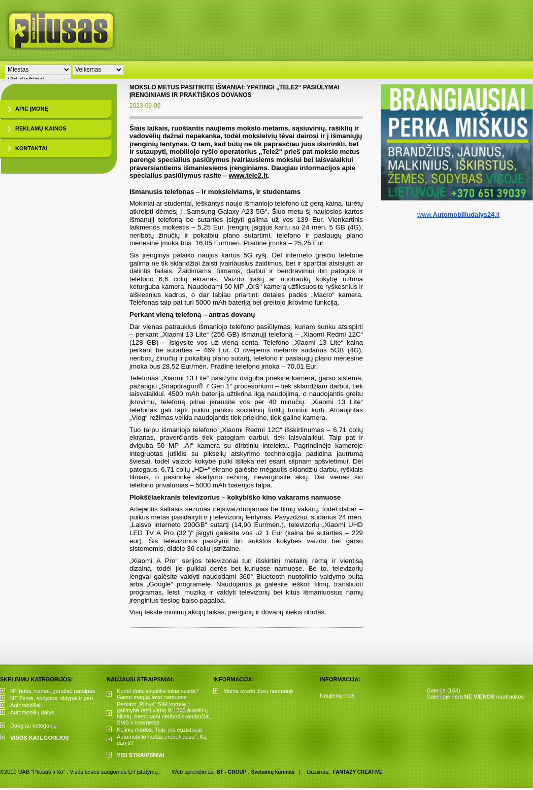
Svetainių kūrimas (273, 772)
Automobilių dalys (32, 712)
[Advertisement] (336, 76)
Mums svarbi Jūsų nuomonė (258, 691)
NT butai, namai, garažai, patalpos (52, 691)
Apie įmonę (31, 109)
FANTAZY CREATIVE (358, 772)
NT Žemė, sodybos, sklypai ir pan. (52, 698)
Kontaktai (31, 148)
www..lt (458, 214)
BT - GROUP (231, 772)
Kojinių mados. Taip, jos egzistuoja (159, 730)
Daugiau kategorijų (33, 725)
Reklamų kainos (40, 128)
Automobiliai (25, 705)
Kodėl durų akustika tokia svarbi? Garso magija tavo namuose (157, 694)
